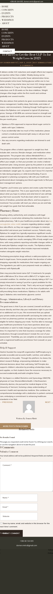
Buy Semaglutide (42, 63)
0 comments (26, 65)
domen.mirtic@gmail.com (33, 1)
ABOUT (5, 23)
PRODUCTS (8, 16)
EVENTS (6, 13)
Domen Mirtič (11, 63)
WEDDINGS (8, 20)
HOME (5, 6)
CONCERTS (8, 10)
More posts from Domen (15, 426)
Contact (7, 51)
